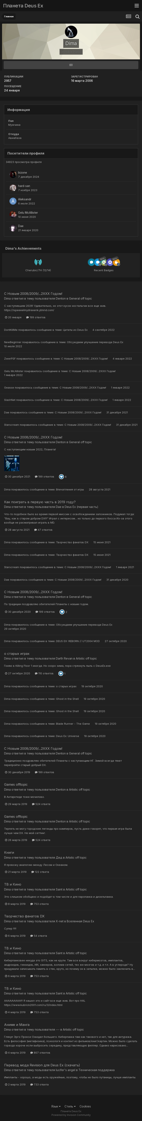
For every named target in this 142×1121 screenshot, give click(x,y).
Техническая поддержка (97, 1070)
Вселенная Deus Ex (80, 921)
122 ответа (40, 871)
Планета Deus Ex (23, 6)
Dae (20, 226)
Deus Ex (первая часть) (81, 507)
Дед (59, 857)
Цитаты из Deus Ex (75, 329)
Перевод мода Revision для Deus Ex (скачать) (42, 1065)
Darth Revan (64, 658)
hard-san (24, 186)
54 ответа (38, 935)
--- (58, 1029)
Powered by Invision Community (71, 1114)
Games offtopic (16, 784)
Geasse (9, 387)
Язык (56, 1106)
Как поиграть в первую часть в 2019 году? (40, 502)
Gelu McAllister (28, 212)
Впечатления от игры (70, 489)
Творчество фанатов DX (72, 542)
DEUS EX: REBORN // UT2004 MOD (78, 641)
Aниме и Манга (16, 1025)
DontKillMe (11, 329)
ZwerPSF (10, 358)
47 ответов (43, 529)
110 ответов (44, 673)
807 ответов (40, 1052)
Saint (59, 889)
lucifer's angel (65, 1070)
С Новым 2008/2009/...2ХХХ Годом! (33, 294)
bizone (22, 172)
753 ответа (39, 903)
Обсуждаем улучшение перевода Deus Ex (95, 342)
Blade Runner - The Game (73, 723)
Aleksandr (24, 199)
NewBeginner (12, 342)
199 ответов (36, 317)
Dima (7, 298)
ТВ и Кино (12, 884)
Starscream (11, 424)
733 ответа (39, 1084)
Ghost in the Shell (68, 698)
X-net (59, 921)
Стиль (70, 1106)
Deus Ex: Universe (68, 736)
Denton (61, 298)
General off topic (80, 298)
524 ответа (41, 804)
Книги (9, 852)
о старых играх (16, 654)
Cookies (85, 1106)
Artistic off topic (86, 658)
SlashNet (9, 399)
